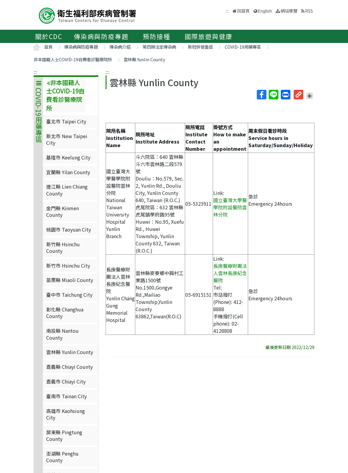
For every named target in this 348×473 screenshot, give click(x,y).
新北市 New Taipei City (66, 139)
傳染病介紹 (120, 47)
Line (273, 94)
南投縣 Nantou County (62, 334)
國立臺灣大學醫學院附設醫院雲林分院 (230, 207)
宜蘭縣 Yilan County (68, 172)
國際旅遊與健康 (209, 36)
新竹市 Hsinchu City (68, 265)
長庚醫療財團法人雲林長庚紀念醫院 (230, 273)
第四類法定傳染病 (159, 47)
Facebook (261, 94)
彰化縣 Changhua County (64, 313)
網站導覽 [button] (288, 11)
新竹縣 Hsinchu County (63, 247)
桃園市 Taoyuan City (68, 229)
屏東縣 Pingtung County (64, 435)
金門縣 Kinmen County (62, 211)
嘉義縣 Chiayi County (69, 366)
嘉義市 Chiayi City (66, 381)
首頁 (48, 47)
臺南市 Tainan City (66, 396)
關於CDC (48, 36)
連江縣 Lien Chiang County (67, 190)
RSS (309, 11)
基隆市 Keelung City (68, 157)
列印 (285, 94)
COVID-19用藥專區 (243, 47)
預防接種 (156, 36)
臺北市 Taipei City (66, 121)
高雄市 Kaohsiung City (65, 414)
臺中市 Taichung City (69, 294)
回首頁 (243, 11)
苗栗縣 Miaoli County (69, 279)
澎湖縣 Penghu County (62, 457)
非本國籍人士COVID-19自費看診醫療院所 (73, 59)
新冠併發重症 (200, 47)
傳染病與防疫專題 (101, 36)
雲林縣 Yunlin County (144, 59)
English (265, 11)
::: (35, 71)
